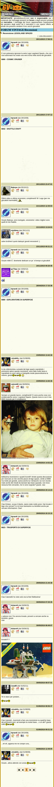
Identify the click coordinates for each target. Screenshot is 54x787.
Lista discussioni (45, 36)
